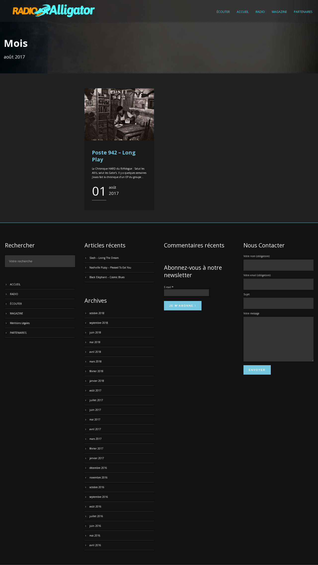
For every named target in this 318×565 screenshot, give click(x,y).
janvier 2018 (96, 381)
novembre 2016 (98, 477)
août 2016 (95, 506)
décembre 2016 (98, 468)
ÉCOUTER (223, 12)
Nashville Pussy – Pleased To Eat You (110, 267)
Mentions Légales (20, 323)
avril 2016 (95, 545)
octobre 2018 (96, 313)
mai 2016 (94, 535)
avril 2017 (95, 429)
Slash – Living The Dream (104, 258)
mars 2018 (95, 361)
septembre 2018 (98, 323)
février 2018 (96, 371)
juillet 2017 (96, 400)
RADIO (260, 12)
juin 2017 (95, 410)
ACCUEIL (243, 12)
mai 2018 (94, 342)
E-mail (168, 287)
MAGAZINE (279, 12)
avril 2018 (95, 352)
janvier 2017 (96, 458)
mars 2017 (95, 439)
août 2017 (95, 390)
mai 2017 (94, 419)
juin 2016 (95, 526)
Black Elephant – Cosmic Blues (106, 277)
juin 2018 (95, 332)
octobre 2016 (96, 487)
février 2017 (96, 448)
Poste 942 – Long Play (114, 156)
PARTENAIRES (303, 12)
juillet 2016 (96, 516)
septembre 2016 (98, 497)
